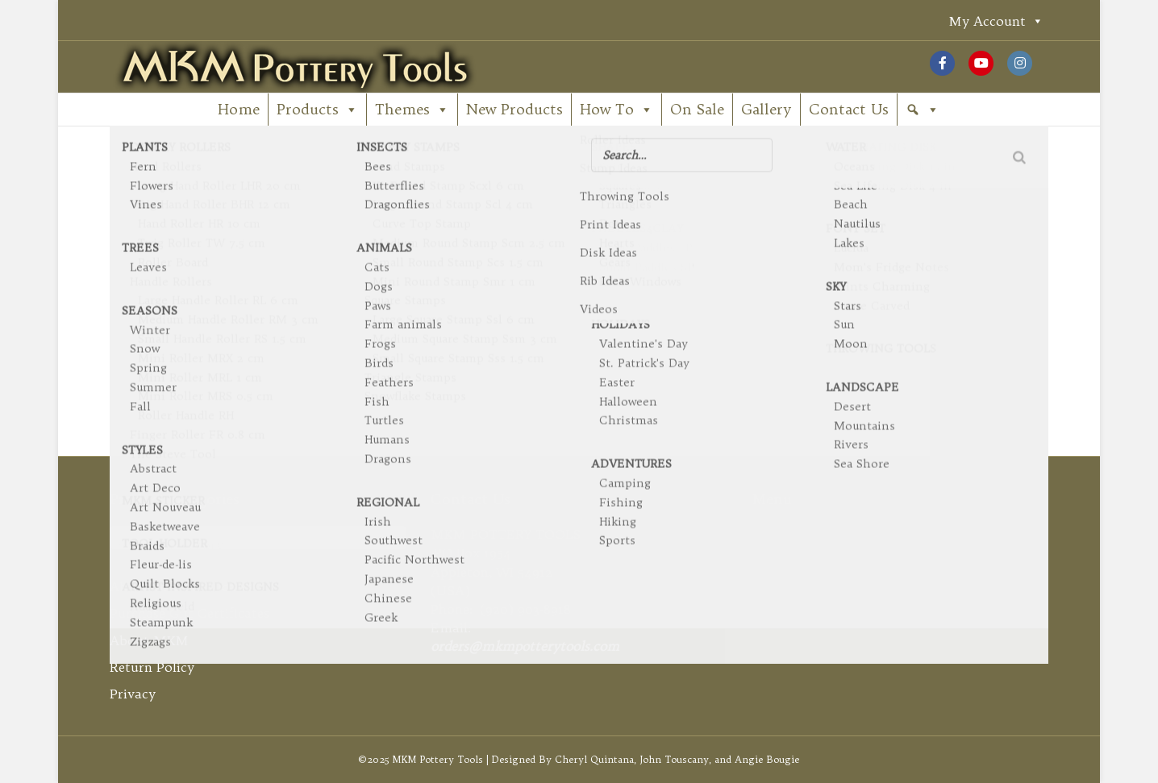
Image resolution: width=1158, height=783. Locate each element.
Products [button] (317, 109)
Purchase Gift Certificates (189, 613)
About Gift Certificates (181, 586)
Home (239, 109)
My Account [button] (995, 20)
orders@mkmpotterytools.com (525, 646)
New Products (514, 109)
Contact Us (849, 109)
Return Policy (152, 667)
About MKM (149, 640)
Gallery (766, 109)
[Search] (579, 289)
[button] (923, 109)
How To (616, 109)
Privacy (133, 694)
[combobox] (258, 537)
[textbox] (258, 544)
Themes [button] (412, 109)
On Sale (697, 109)
